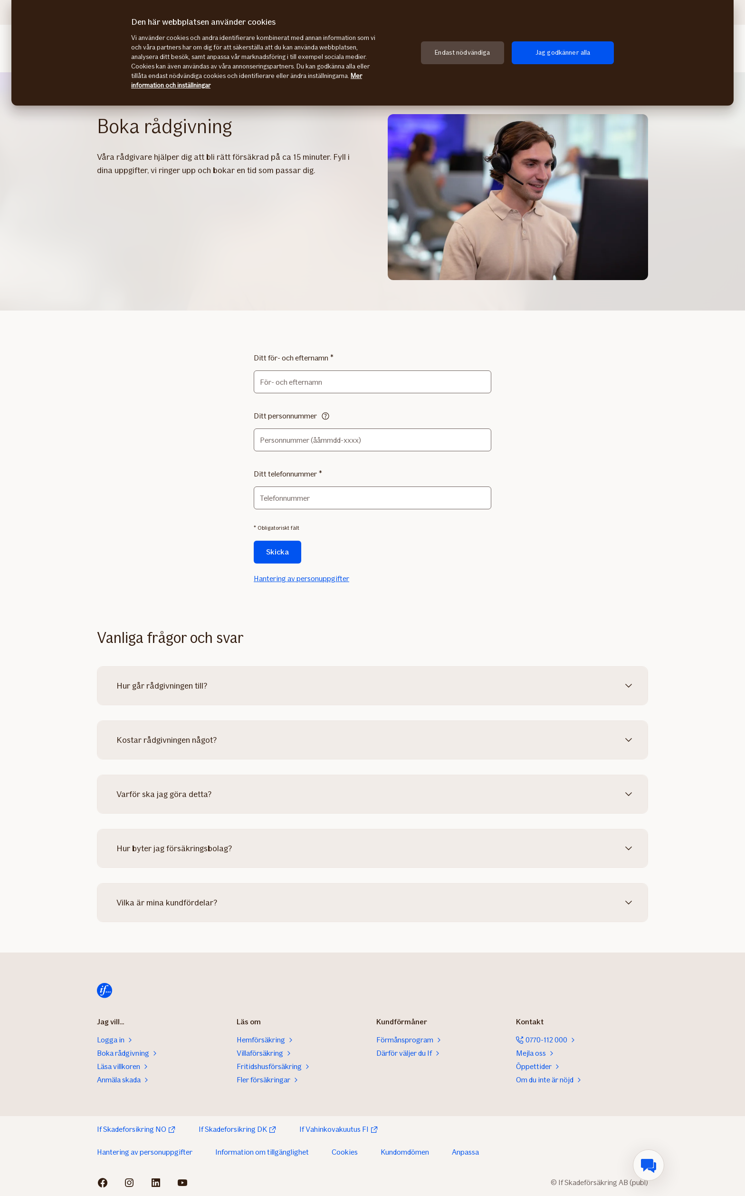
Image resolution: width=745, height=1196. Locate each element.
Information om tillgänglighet (262, 1152)
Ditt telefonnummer (285, 473)
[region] (372, 53)
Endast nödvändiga (462, 53)
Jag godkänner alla (563, 53)
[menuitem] (648, 1165)
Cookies (345, 1152)
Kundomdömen (405, 1152)
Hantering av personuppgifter (301, 578)
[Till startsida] (104, 990)
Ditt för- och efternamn (291, 357)
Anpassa (465, 1152)
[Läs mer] (325, 416)
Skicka (277, 551)
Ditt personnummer (285, 415)
